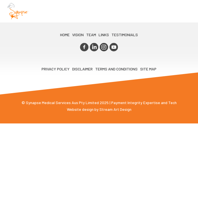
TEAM (91, 34)
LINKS (104, 34)
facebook (84, 47)
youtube (114, 47)
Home (65, 34)
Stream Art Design (115, 109)
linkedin (94, 47)
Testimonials (124, 34)
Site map (148, 68)
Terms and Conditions (116, 68)
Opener (187, 11)
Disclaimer (82, 68)
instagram (104, 47)
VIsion (78, 34)
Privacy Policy (56, 68)
